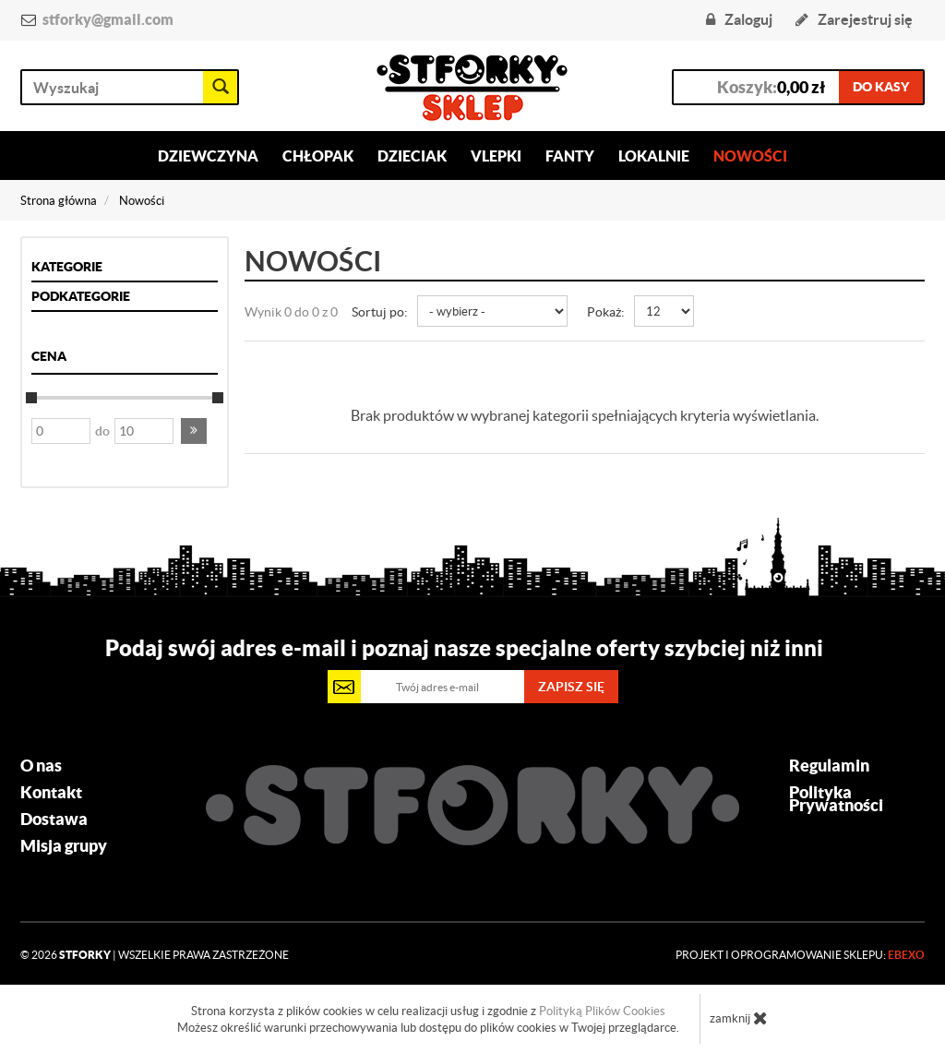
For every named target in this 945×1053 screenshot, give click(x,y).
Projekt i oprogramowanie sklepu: (800, 955)
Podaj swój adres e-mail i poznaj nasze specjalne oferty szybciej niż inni (464, 648)
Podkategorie (80, 296)
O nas (41, 766)
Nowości (750, 156)
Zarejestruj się (854, 19)
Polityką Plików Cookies (602, 1011)
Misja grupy (63, 846)
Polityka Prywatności (836, 799)
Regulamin (829, 766)
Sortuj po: (380, 312)
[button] (194, 431)
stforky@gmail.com (107, 19)
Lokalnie (653, 156)
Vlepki (496, 156)
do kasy (881, 86)
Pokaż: (606, 312)
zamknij (739, 1018)
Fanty (569, 156)
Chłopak (317, 156)
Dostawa (54, 819)
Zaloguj (739, 19)
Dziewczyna (208, 156)
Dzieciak (412, 156)
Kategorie (66, 266)
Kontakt (51, 792)
